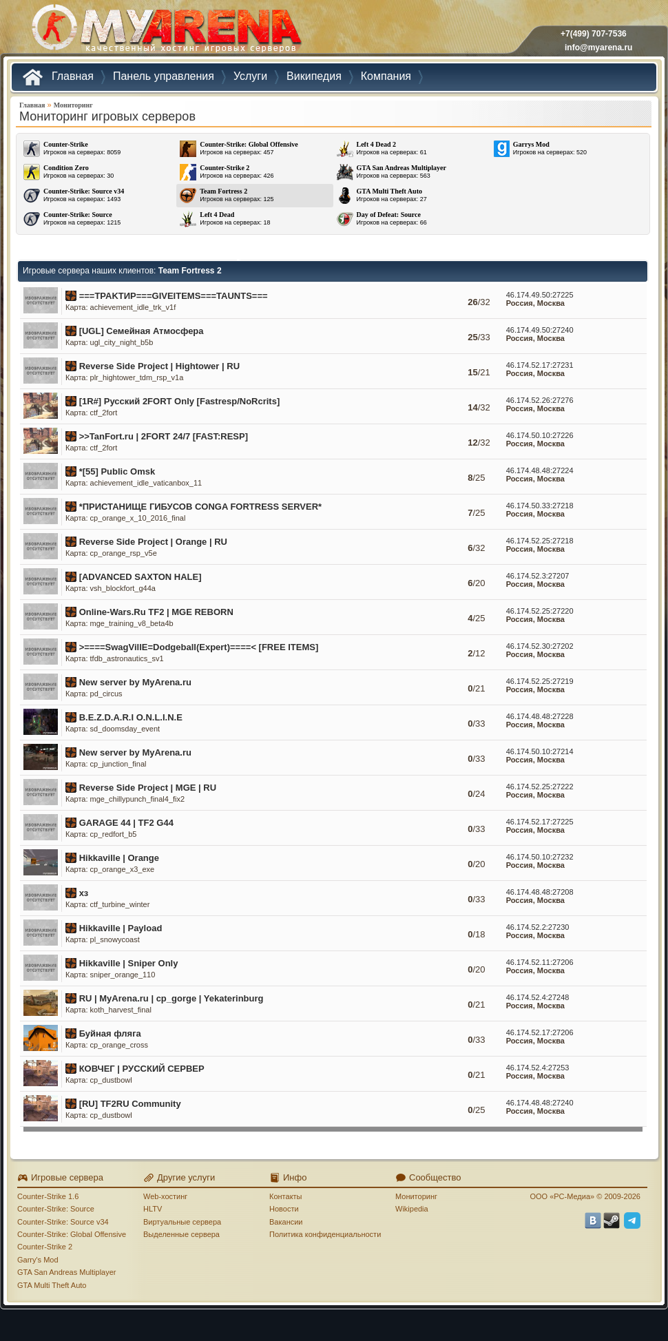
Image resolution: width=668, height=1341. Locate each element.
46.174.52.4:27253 (538, 1067)
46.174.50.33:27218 (540, 505)
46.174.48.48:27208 (540, 892)
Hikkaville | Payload (121, 928)
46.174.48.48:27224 (540, 470)
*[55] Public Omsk (117, 471)
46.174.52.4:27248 (538, 997)
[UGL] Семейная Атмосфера (141, 331)
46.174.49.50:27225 (540, 295)
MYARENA (165, 30)
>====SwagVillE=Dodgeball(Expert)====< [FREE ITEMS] (199, 647)
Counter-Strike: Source (55, 1209)
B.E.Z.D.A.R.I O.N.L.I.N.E (130, 717)
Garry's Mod (38, 1260)
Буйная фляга (110, 1033)
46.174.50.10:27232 (540, 857)
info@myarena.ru (598, 47)
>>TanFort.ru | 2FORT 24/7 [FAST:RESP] (163, 436)
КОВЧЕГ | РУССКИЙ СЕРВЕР (142, 1068)
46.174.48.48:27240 (540, 1103)
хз (84, 893)
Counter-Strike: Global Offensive (71, 1234)
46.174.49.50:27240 (540, 330)
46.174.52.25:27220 (540, 611)
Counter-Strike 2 (44, 1247)
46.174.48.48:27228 (540, 716)
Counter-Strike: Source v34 (63, 1222)
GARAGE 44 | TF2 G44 (126, 823)
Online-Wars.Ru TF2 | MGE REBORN (156, 612)
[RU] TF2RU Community (130, 1104)
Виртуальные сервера (182, 1222)
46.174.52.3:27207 (538, 576)
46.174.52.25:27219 (540, 681)
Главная (32, 105)
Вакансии (286, 1222)
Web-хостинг (165, 1196)
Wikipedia (411, 1209)
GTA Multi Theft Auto (51, 1285)
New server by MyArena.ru (135, 682)
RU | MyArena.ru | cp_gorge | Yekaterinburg (171, 998)
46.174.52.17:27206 (540, 1032)
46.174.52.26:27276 (540, 400)
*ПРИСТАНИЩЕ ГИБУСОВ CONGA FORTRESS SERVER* (200, 506)
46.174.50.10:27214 (540, 751)
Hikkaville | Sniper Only (128, 963)
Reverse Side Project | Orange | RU (153, 542)
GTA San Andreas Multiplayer (66, 1272)
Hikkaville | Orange (119, 858)
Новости (284, 1209)
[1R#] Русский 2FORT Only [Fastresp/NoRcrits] (179, 401)
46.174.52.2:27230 (538, 927)
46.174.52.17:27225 (540, 822)
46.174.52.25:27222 (540, 786)
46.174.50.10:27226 (540, 435)
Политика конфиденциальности (325, 1234)
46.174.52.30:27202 (540, 646)
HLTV (152, 1209)
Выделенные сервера (181, 1234)
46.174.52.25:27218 (540, 541)
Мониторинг (73, 105)
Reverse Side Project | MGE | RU (147, 787)
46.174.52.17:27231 (540, 365)
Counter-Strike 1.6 (48, 1196)
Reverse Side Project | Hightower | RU (159, 366)
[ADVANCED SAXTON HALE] (140, 577)
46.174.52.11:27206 (540, 962)
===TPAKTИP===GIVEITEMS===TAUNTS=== (173, 296)
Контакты (285, 1196)
